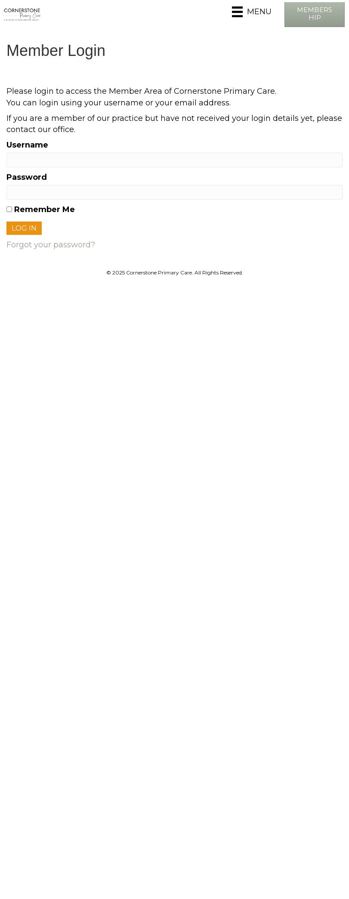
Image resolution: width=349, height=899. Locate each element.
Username (27, 145)
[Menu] (252, 12)
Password (26, 177)
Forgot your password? (50, 244)
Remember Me (40, 209)
